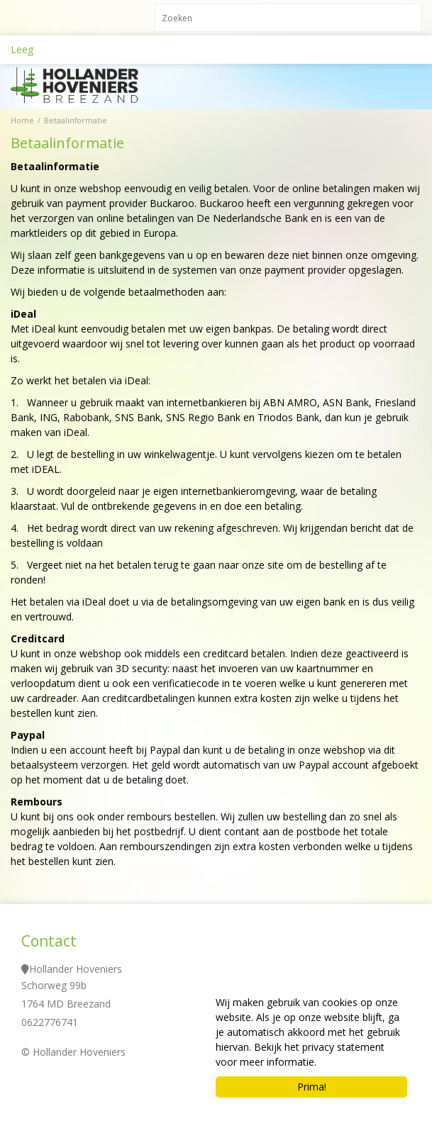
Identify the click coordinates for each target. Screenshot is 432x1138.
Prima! (311, 1086)
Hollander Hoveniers (75, 969)
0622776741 (49, 1022)
